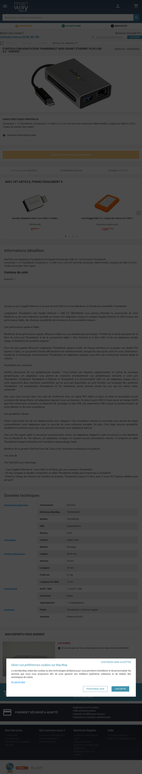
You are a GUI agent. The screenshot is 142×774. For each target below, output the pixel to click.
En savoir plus (18, 682)
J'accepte (120, 689)
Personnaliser (95, 689)
